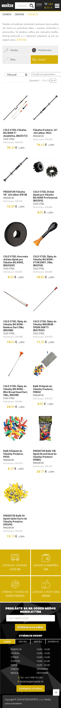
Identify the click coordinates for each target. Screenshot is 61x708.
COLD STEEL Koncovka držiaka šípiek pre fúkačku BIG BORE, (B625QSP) (15, 261)
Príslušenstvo (42, 50)
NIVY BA (38, 641)
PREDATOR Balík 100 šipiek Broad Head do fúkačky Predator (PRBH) (45, 455)
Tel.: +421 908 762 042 (31, 677)
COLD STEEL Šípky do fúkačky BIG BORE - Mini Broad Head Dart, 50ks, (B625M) (15, 391)
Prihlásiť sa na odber (30, 627)
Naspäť (39, 59)
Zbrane (19, 14)
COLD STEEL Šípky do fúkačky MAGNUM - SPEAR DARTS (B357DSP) (44, 326)
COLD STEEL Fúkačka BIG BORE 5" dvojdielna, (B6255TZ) (15, 133)
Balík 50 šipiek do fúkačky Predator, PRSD (13, 453)
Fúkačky (10, 50)
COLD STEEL (9, 139)
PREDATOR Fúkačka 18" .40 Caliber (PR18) (15, 193)
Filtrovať (17, 75)
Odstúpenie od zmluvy (30, 688)
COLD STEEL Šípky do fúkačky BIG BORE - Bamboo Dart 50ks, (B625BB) (15, 326)
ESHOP (7, 641)
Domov (6, 14)
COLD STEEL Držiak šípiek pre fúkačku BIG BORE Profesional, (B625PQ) (45, 196)
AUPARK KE (53, 641)
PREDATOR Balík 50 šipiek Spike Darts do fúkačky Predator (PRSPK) (15, 520)
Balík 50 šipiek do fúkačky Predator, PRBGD (43, 389)
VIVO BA (23, 641)
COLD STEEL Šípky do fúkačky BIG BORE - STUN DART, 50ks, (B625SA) (44, 261)
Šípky (9, 59)
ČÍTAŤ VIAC (22, 39)
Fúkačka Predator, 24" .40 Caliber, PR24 (45, 131)
